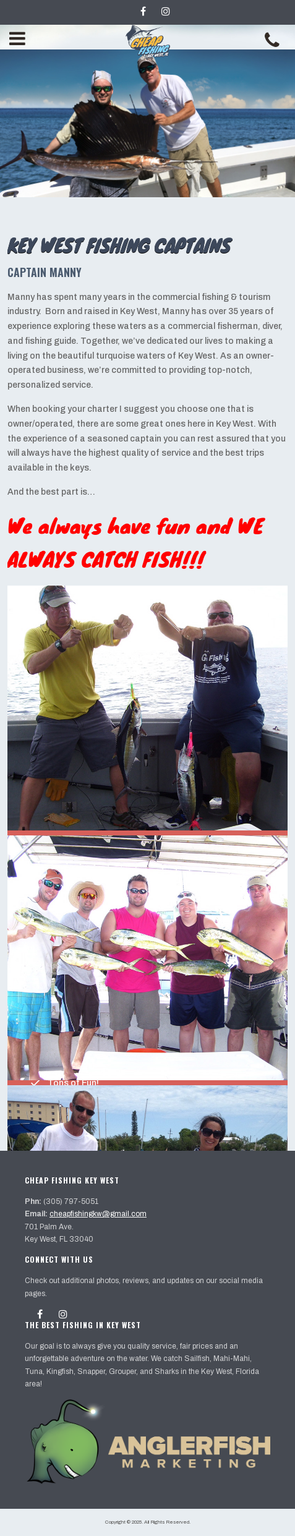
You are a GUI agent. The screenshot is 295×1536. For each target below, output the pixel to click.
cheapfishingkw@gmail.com (98, 1214)
